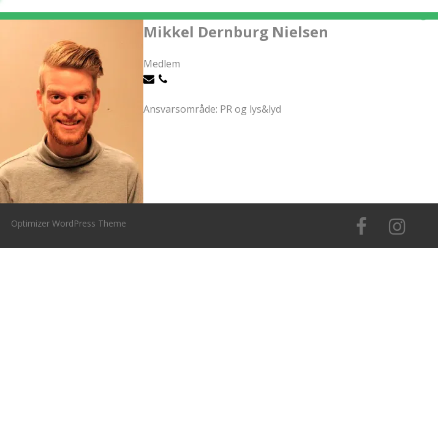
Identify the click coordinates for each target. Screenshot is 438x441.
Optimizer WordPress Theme (68, 223)
